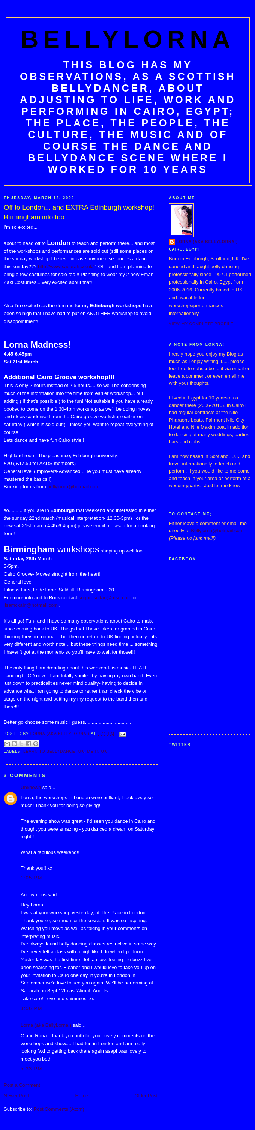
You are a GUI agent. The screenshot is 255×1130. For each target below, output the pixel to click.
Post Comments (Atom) (59, 1109)
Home (81, 1095)
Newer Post (16, 1095)
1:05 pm (31, 878)
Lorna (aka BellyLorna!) (46, 1025)
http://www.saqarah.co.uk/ (66, 266)
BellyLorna (128, 39)
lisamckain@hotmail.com (31, 605)
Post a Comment (22, 1085)
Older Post (146, 1095)
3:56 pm (31, 1008)
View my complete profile (201, 324)
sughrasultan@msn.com (104, 597)
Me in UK (97, 751)
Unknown (31, 787)
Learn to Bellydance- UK (53, 751)
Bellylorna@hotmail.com (217, 530)
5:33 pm (31, 1068)
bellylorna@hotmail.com (73, 486)
